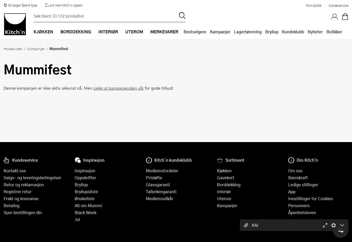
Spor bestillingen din (23, 212)
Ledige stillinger (303, 185)
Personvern (299, 205)
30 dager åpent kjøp (20, 5)
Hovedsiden (13, 48)
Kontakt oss (15, 171)
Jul (77, 219)
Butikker (334, 32)
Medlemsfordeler (162, 171)
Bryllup (271, 32)
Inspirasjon (85, 171)
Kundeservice (338, 5)
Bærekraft (298, 178)
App (291, 191)
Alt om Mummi (88, 205)
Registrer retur (18, 191)
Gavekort (225, 178)
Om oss (295, 171)
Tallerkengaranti (161, 191)
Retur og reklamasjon (24, 185)
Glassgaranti (158, 185)
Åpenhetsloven (302, 212)
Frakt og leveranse (21, 198)
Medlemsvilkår (159, 198)
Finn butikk (314, 5)
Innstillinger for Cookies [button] (310, 198)
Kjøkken (224, 171)
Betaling (11, 205)
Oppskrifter (85, 178)
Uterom (224, 198)
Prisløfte (154, 178)
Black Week (85, 212)
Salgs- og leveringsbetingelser (32, 178)
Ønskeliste (85, 198)
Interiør (224, 191)
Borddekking (228, 185)
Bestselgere (195, 32)
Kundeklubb (293, 32)
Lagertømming (248, 32)
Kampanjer (220, 32)
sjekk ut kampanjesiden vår (118, 88)
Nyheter (315, 32)
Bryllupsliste (86, 191)
